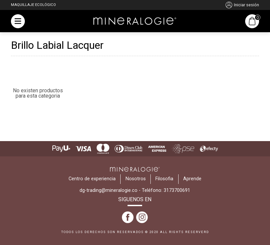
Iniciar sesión (242, 5)
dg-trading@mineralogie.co (108, 190)
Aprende (192, 179)
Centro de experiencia (92, 179)
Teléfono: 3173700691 (166, 190)
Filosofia (164, 179)
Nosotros (136, 179)
